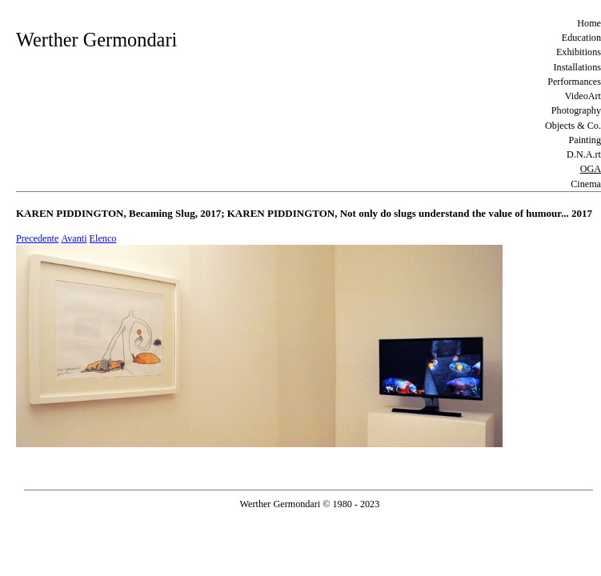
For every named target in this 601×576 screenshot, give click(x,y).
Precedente (37, 238)
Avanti (73, 238)
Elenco (103, 238)
